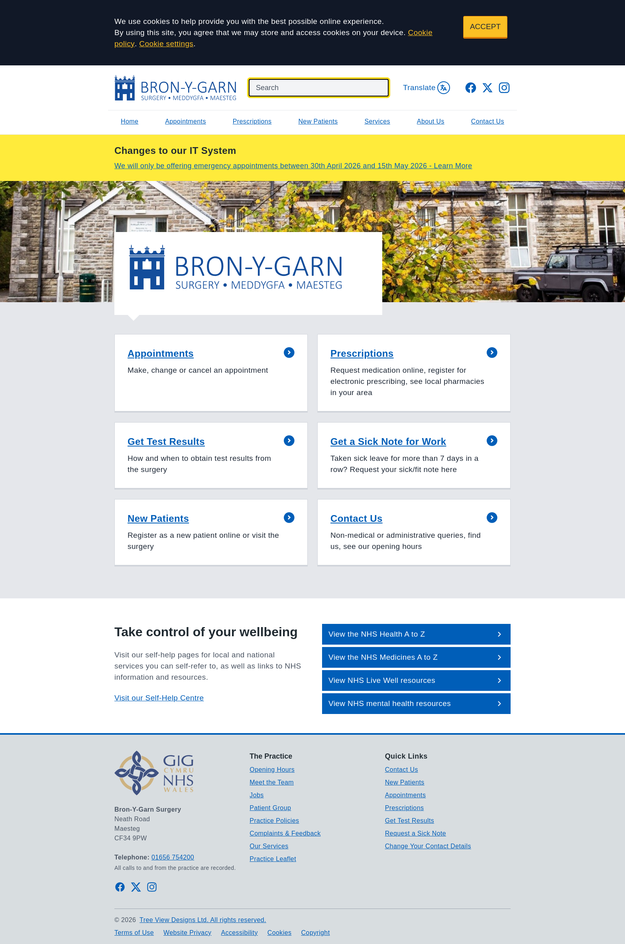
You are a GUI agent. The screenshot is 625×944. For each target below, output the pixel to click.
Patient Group (270, 807)
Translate (426, 87)
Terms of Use (134, 932)
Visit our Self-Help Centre (159, 698)
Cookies (279, 932)
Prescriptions (252, 121)
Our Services (269, 846)
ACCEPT (485, 26)
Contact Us (487, 121)
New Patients (318, 121)
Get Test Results (409, 820)
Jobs (256, 795)
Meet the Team (272, 782)
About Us (430, 121)
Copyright (315, 932)
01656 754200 (172, 857)
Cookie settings (166, 43)
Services (377, 121)
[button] (211, 373)
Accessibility (239, 932)
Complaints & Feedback (285, 833)
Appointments (185, 121)
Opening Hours (272, 769)
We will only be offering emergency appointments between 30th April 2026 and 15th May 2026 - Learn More (293, 166)
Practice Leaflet (273, 859)
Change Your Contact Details (428, 846)
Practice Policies (274, 820)
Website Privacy (187, 932)
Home (129, 121)
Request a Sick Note (415, 833)
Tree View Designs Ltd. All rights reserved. (203, 919)
